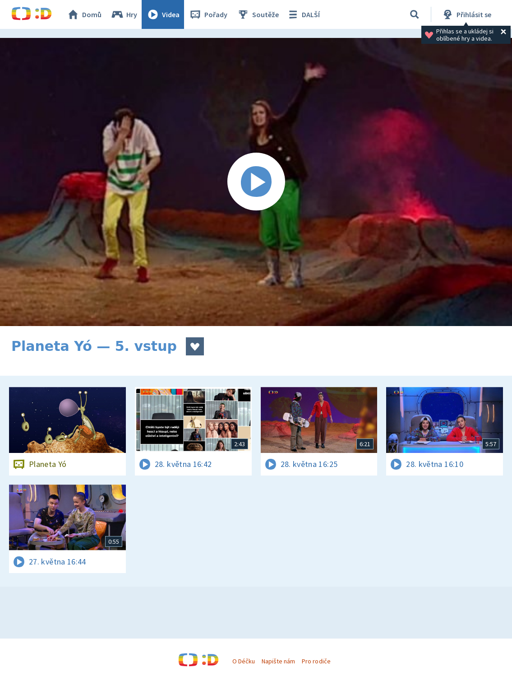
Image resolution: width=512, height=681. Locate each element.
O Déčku (243, 661)
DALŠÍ (303, 14)
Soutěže (257, 14)
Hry (124, 14)
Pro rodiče (316, 661)
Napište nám (278, 661)
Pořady (208, 14)
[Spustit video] (256, 182)
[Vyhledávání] (414, 14)
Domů (83, 14)
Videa (163, 14)
